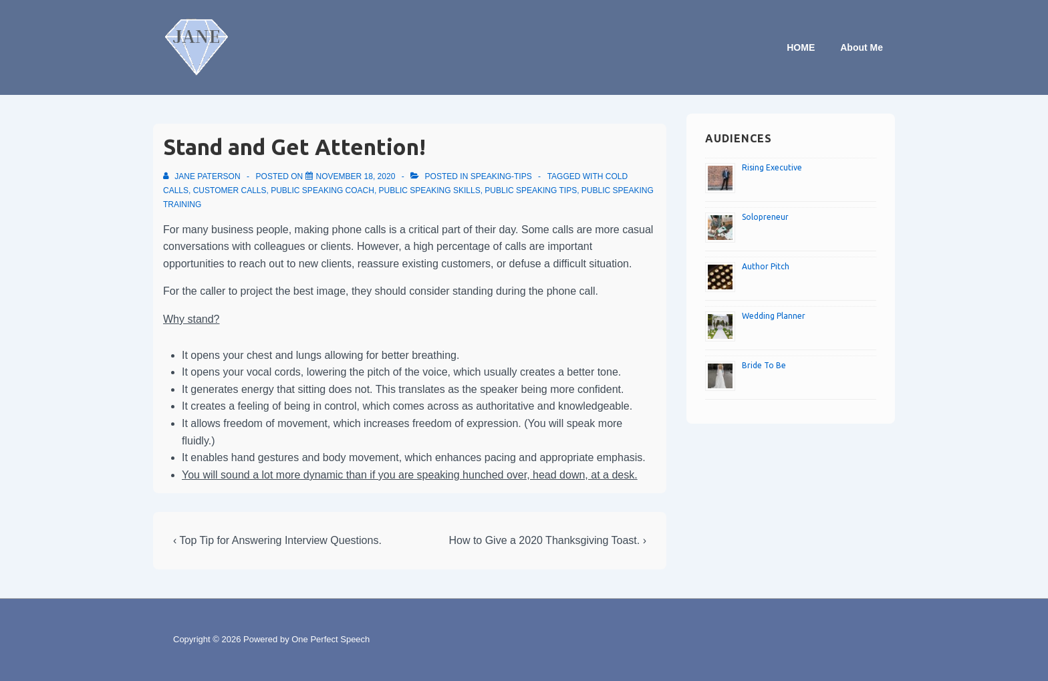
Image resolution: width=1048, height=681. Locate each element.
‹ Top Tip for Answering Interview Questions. (277, 540)
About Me (861, 47)
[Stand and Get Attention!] (356, 176)
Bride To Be (764, 365)
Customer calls (230, 190)
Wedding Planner (773, 315)
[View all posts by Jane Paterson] (203, 176)
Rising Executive (772, 167)
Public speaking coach (322, 190)
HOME (801, 47)
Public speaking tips (531, 190)
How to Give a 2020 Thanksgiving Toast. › (547, 540)
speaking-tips (501, 176)
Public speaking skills (430, 190)
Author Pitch (765, 266)
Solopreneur (765, 217)
